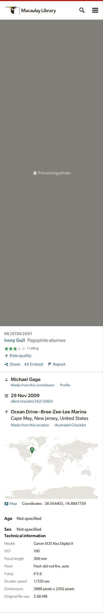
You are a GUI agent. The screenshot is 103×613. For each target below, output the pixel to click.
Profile (65, 385)
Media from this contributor (33, 385)
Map (10, 504)
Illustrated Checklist (70, 425)
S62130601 (32, 401)
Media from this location (30, 425)
